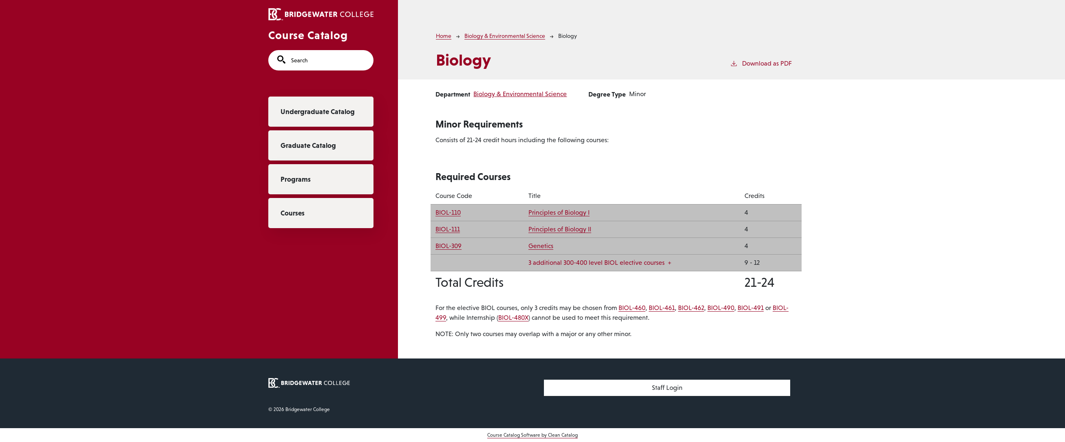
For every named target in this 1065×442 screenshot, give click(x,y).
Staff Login (667, 387)
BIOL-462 (691, 307)
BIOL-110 (448, 212)
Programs (296, 179)
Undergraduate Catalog (318, 112)
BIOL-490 (720, 307)
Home (443, 36)
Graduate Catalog (308, 145)
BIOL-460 (632, 307)
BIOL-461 (662, 307)
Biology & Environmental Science (504, 36)
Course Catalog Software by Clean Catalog (532, 435)
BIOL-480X (513, 317)
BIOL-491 (751, 307)
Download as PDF (761, 63)
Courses (293, 213)
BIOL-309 (448, 245)
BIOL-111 (447, 229)
